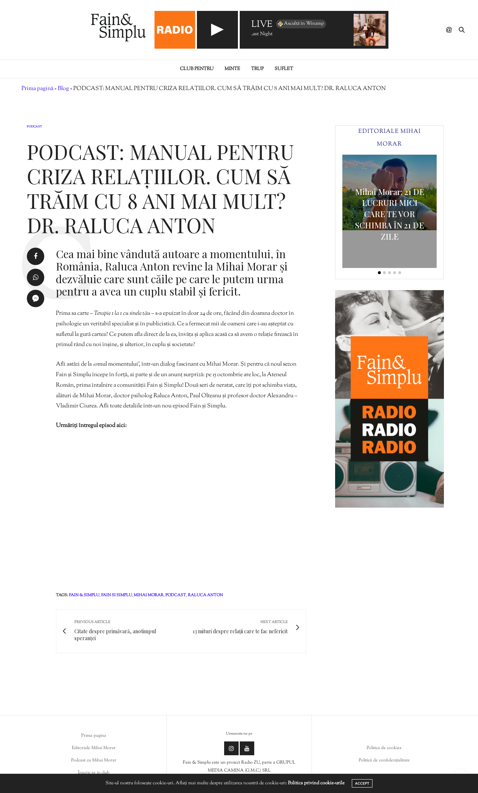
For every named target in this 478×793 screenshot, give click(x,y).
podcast (175, 595)
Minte (232, 69)
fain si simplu (116, 595)
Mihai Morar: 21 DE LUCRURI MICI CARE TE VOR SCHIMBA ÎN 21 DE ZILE (389, 214)
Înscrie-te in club (94, 772)
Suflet (284, 69)
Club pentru (197, 69)
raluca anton (205, 595)
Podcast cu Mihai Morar (93, 760)
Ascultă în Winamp (300, 24)
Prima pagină (37, 89)
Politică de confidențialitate (384, 760)
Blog (63, 89)
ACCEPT (362, 783)
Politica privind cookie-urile (316, 783)
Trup (257, 69)
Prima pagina (93, 735)
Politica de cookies (384, 748)
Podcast (34, 126)
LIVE (261, 25)
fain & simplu (84, 595)
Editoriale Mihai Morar (94, 748)
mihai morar (149, 595)
